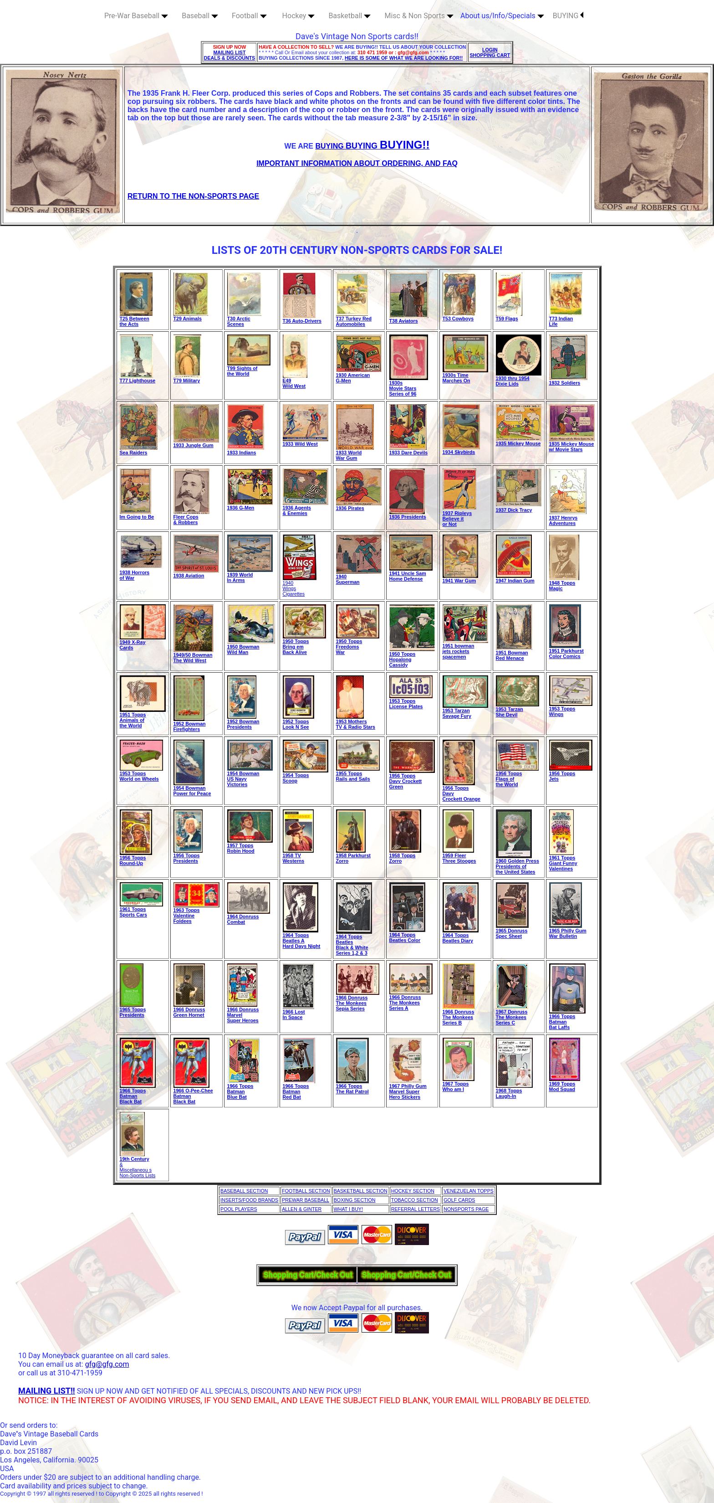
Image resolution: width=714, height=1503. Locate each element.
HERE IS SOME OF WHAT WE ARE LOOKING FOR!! (404, 58)
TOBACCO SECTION (414, 1200)
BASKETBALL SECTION (361, 1191)
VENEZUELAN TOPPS (469, 1191)
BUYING (568, 15)
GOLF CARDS (459, 1200)
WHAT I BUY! (348, 1209)
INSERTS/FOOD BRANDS (249, 1200)
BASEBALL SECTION (244, 1191)
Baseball (200, 15)
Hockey (298, 15)
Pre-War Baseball (136, 15)
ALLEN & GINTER (301, 1209)
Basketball (349, 15)
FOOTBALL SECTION (306, 1191)
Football (249, 15)
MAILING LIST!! (46, 1390)
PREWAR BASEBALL (305, 1200)
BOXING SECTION (355, 1200)
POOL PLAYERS (238, 1209)
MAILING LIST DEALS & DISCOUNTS (229, 55)
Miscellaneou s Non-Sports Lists (138, 1172)
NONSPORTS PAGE (466, 1209)
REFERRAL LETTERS (415, 1209)
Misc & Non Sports (419, 15)
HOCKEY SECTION (412, 1191)
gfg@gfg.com (107, 1364)
